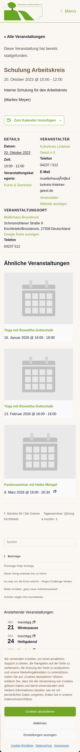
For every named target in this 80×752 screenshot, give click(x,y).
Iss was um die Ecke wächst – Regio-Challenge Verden (38, 581)
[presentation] (38, 298)
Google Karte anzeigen (21, 234)
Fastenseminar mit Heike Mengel (30, 484)
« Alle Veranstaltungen (24, 37)
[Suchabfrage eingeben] (40, 542)
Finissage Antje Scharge (19, 565)
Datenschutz (43, 745)
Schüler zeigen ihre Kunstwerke (23, 597)
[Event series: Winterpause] (33, 622)
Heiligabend (27, 642)
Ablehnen (40, 723)
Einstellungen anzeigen (40, 735)
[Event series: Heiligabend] (33, 636)
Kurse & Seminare (18, 185)
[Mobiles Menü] (68, 11)
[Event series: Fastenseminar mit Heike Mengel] (54, 491)
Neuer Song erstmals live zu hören (25, 573)
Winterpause (28, 628)
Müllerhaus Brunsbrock (21, 217)
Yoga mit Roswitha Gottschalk (28, 330)
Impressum (61, 745)
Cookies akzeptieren (40, 711)
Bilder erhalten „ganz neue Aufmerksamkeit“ (31, 589)
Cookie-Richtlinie (22, 745)
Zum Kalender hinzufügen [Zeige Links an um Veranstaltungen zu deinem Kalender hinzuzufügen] (35, 120)
